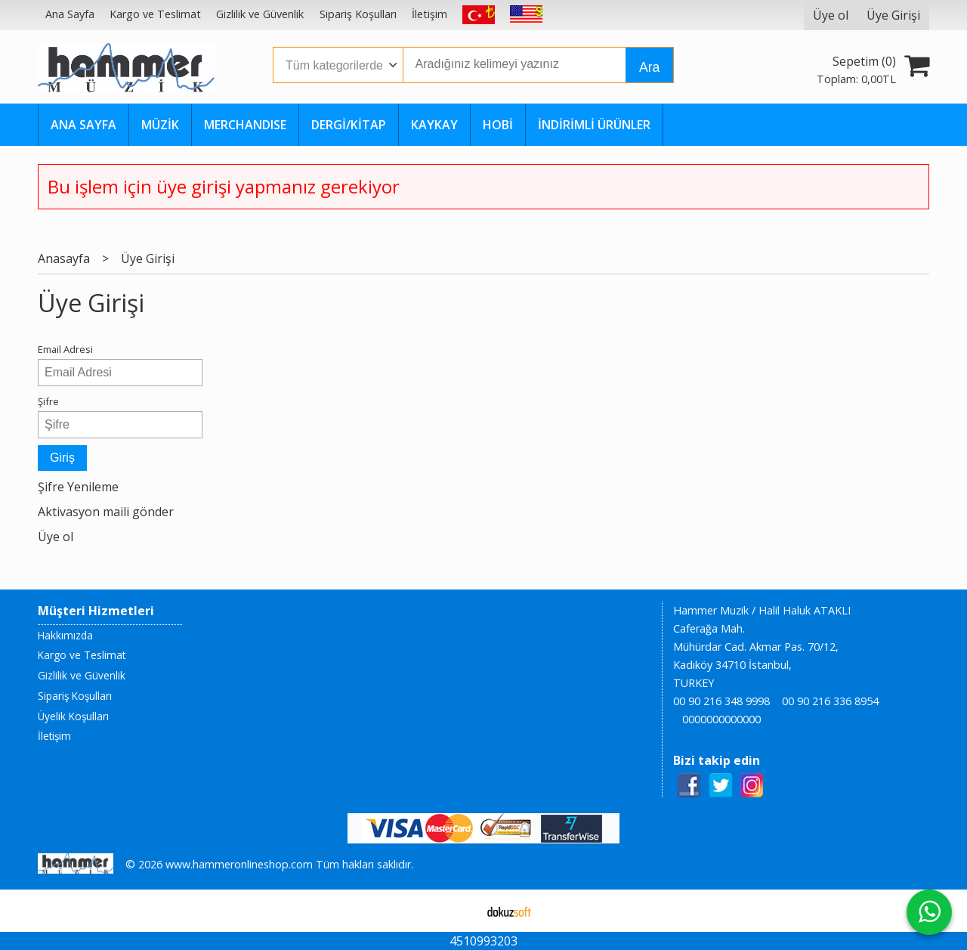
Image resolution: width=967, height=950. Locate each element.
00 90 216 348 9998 (721, 701)
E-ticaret (460, 910)
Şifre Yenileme (78, 486)
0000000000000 (721, 719)
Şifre (48, 401)
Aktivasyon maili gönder (106, 511)
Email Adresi (65, 349)
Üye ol (55, 536)
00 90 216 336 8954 (830, 701)
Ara (649, 67)
